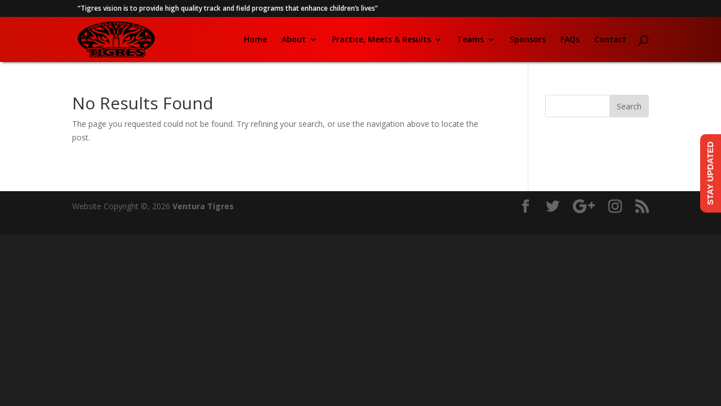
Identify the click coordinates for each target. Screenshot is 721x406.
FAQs (570, 40)
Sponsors (528, 40)
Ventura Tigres (203, 206)
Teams (470, 40)
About (294, 40)
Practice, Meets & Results (381, 40)
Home (255, 40)
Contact (610, 40)
